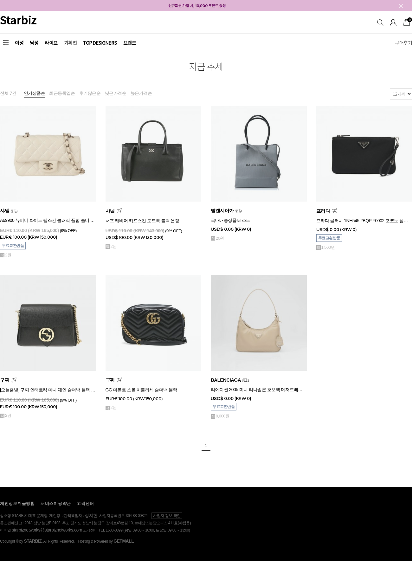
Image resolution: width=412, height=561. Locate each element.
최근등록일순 (62, 93)
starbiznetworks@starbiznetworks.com (47, 529)
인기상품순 (34, 93)
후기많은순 (90, 93)
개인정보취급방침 (17, 503)
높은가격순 (141, 93)
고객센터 (85, 503)
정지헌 (91, 515)
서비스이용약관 (56, 503)
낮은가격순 (115, 93)
